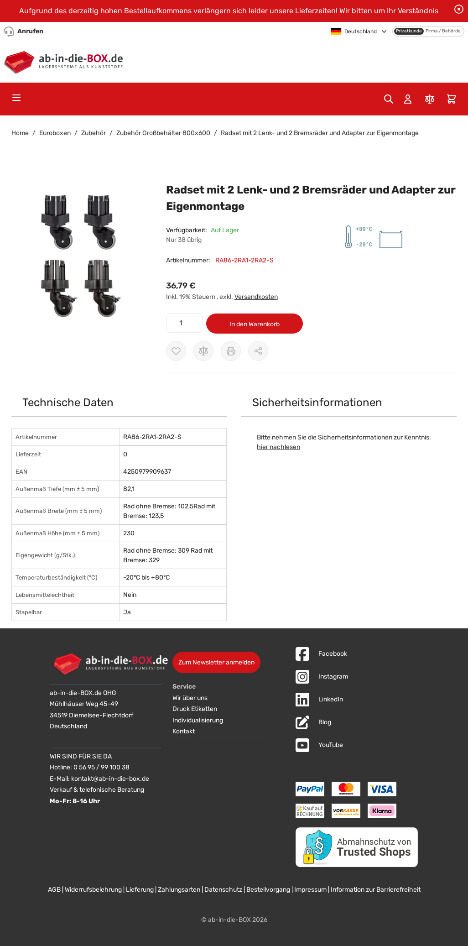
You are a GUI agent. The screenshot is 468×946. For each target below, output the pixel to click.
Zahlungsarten (179, 890)
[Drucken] (231, 351)
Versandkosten (256, 297)
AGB (54, 890)
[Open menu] (16, 97)
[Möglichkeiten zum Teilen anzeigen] (258, 351)
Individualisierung (197, 720)
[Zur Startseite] (65, 60)
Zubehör (93, 133)
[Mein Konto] (407, 99)
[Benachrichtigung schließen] (459, 9)
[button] (79, 255)
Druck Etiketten (194, 709)
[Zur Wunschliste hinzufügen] (176, 351)
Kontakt (183, 731)
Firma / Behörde (443, 31)
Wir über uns (190, 698)
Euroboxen (55, 133)
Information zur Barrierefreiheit (376, 890)
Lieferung (140, 890)
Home (20, 133)
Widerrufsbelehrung (93, 890)
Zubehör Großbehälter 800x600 (163, 133)
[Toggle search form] (388, 99)
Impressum (310, 890)
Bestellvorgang (268, 890)
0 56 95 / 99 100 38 (101, 767)
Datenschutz (223, 890)
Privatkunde (409, 31)
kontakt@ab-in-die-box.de (110, 779)
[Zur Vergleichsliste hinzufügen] (203, 351)
